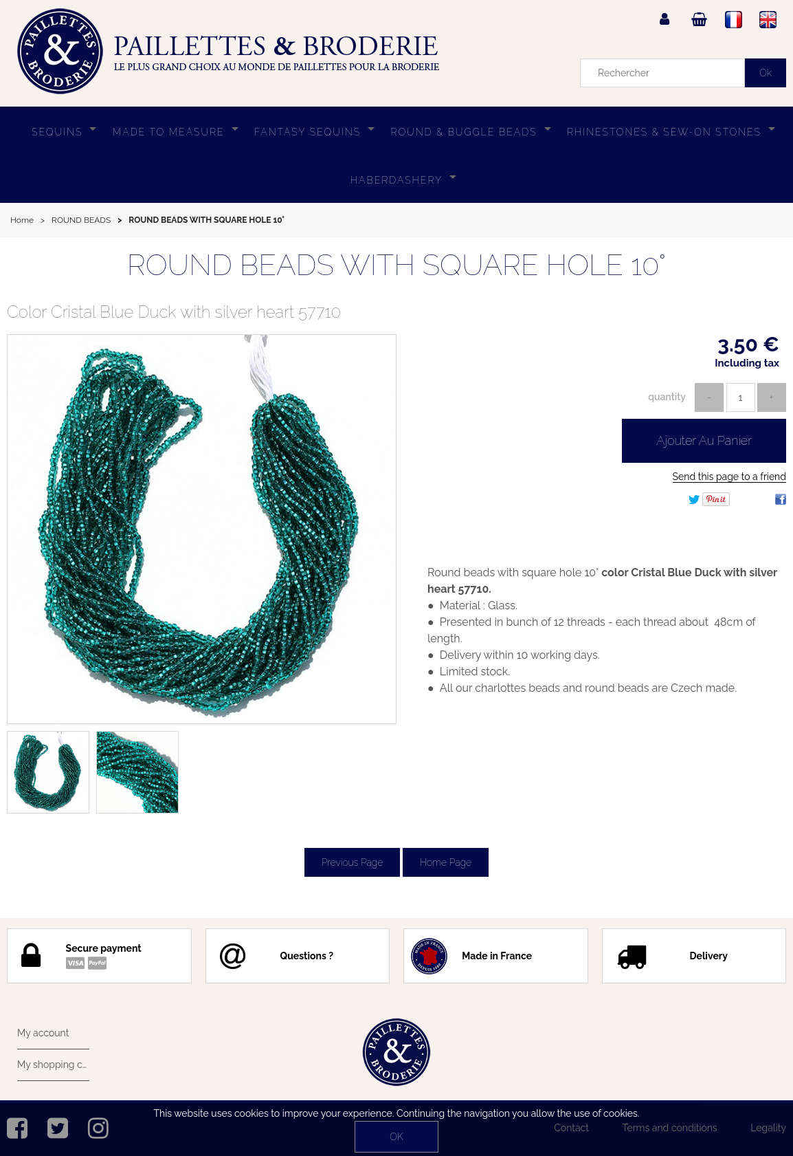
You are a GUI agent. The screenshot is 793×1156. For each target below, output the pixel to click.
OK (396, 1136)
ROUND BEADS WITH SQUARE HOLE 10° (396, 265)
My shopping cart (53, 1064)
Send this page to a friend (729, 476)
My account (43, 1032)
